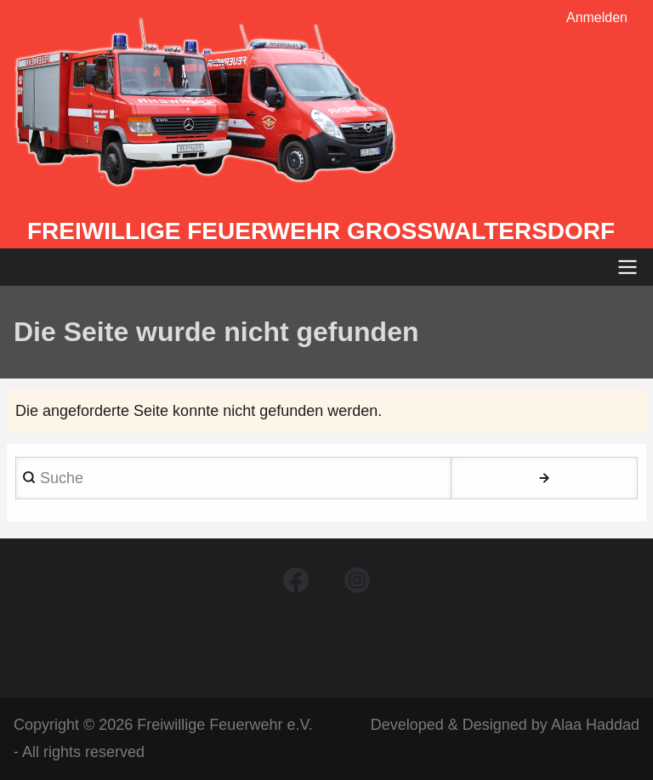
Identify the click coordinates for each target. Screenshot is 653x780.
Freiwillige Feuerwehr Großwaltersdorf (321, 231)
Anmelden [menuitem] (596, 17)
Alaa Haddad (595, 724)
